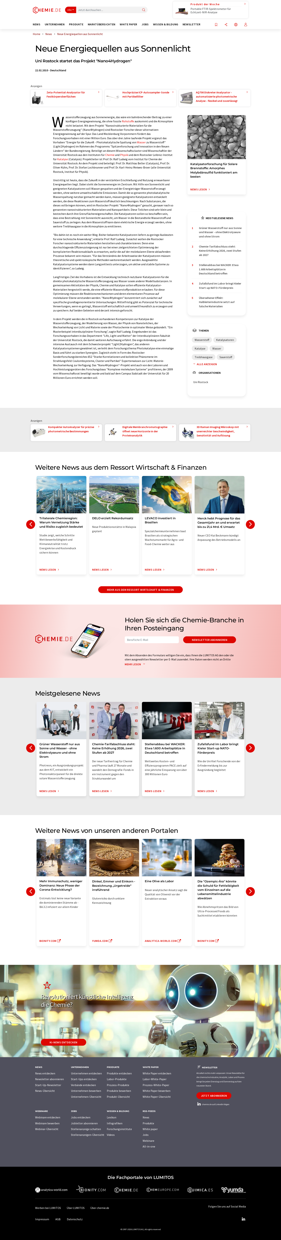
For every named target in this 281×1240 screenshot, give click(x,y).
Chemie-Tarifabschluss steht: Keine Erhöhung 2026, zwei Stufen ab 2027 (220, 251)
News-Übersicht (45, 1091)
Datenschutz (75, 1219)
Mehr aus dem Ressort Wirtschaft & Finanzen (140, 589)
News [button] (37, 24)
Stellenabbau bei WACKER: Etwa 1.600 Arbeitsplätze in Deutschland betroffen (219, 269)
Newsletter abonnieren (209, 640)
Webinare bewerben (47, 1123)
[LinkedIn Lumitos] (243, 1219)
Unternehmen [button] (55, 24)
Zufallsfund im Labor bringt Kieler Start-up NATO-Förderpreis (220, 285)
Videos (111, 1135)
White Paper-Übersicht (157, 1096)
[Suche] (143, 10)
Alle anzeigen (204, 364)
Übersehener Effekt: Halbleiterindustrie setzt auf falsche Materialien (217, 302)
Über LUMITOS (76, 1208)
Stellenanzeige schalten (86, 1129)
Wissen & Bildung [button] (165, 24)
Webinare (148, 1140)
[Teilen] (225, 25)
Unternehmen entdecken (86, 1073)
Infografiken (114, 1123)
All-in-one (149, 1146)
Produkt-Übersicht (118, 1096)
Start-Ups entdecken (84, 1079)
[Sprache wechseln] (235, 25)
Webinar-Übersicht (46, 1129)
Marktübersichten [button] (101, 24)
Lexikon (111, 1117)
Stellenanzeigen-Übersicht (87, 1135)
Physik (124, 155)
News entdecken (45, 1073)
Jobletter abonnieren (84, 1123)
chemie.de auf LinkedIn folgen (212, 1104)
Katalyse (62, 159)
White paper (150, 1129)
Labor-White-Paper (154, 1079)
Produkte (148, 1123)
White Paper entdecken (157, 1073)
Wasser (141, 142)
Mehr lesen (136, 664)
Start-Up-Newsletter (48, 1085)
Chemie (110, 155)
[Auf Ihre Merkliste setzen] (216, 25)
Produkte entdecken (119, 1073)
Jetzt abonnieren (214, 1095)
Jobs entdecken (80, 1117)
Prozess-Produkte (118, 1085)
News (146, 1117)
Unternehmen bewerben (86, 1091)
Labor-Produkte (117, 1079)
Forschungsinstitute (119, 1129)
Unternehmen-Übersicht (86, 1096)
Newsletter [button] (191, 24)
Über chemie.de (99, 1208)
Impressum (42, 1219)
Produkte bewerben (119, 1091)
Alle (69, 9)
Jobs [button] (145, 24)
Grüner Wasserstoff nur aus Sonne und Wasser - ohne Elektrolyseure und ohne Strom (220, 232)
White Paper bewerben (156, 1091)
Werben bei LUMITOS (48, 1208)
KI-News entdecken (63, 1042)
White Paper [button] (128, 24)
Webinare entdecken (47, 1117)
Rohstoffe (128, 121)
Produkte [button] (76, 24)
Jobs (146, 1135)
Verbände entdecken (83, 1085)
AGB (58, 1219)
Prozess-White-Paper (156, 1085)
